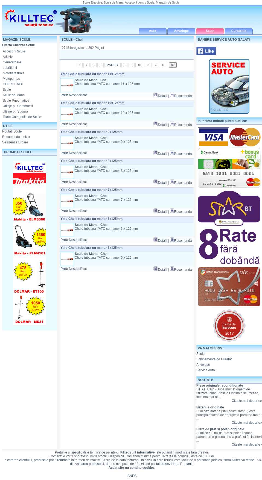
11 (148, 65)
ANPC (131, 476)
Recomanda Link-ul (16, 137)
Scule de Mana (14, 95)
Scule (7, 90)
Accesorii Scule (14, 51)
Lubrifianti (10, 68)
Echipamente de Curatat (214, 359)
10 (139, 65)
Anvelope (203, 365)
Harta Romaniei (182, 464)
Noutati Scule (12, 131)
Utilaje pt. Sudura (15, 111)
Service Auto (205, 370)
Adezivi (8, 57)
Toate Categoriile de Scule (22, 117)
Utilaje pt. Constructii (18, 106)
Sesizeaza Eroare (15, 142)
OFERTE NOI (13, 84)
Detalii (160, 96)
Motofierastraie (13, 73)
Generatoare (12, 62)
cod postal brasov (157, 464)
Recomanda (181, 96)
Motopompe (11, 79)
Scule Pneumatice (16, 100)
